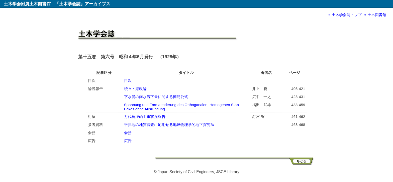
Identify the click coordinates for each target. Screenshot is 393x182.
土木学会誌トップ (347, 15)
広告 (128, 141)
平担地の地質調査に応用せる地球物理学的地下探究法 (169, 124)
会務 (128, 132)
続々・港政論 (135, 88)
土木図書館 (376, 15)
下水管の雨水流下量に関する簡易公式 (156, 97)
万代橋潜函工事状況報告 (144, 116)
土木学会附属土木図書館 (27, 3)
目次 (128, 80)
